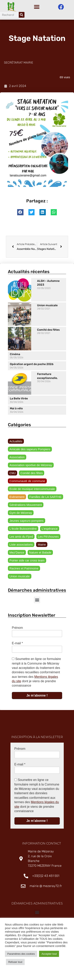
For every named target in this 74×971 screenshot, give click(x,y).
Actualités (15, 442)
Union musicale (47, 306)
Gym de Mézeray (20, 513)
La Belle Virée (19, 399)
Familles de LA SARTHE (45, 498)
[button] (36, 7)
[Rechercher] (21, 15)
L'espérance (50, 529)
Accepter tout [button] (49, 953)
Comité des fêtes (48, 330)
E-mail (17, 644)
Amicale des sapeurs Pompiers (29, 450)
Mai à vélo (16, 409)
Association (17, 458)
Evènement (16, 498)
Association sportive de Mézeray (30, 466)
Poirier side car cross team (27, 561)
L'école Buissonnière (23, 529)
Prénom (17, 628)
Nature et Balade (40, 553)
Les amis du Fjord (21, 537)
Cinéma (15, 355)
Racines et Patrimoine (23, 569)
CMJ (12, 474)
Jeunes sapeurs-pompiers (26, 521)
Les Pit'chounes (48, 537)
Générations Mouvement (25, 505)
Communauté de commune (27, 482)
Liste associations (21, 545)
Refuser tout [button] (15, 961)
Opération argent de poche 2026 (31, 365)
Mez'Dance (16, 553)
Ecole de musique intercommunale (32, 490)
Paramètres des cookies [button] (21, 953)
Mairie (42, 545)
